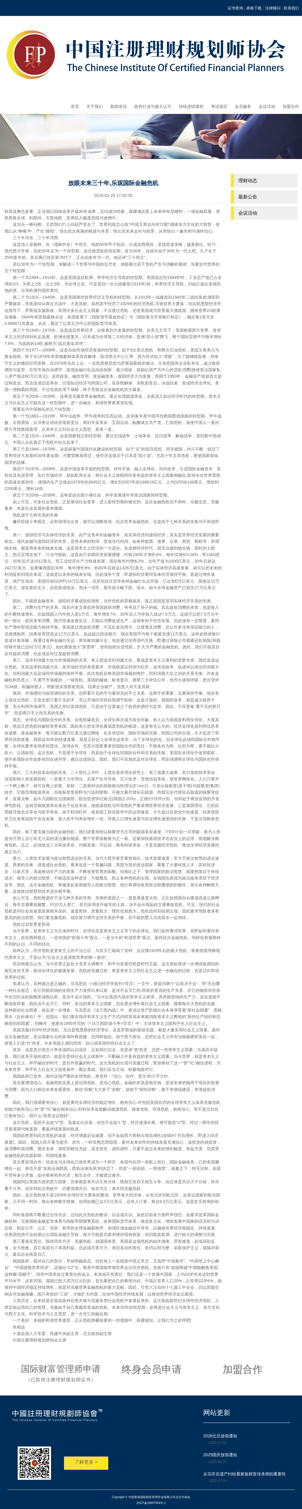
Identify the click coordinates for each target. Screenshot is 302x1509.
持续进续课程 (191, 106)
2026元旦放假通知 (220, 1436)
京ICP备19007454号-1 (151, 1503)
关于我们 (94, 106)
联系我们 (291, 8)
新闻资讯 (118, 106)
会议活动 (267, 106)
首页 (75, 106)
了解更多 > (86, 1461)
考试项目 (219, 106)
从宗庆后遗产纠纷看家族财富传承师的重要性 (244, 1474)
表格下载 (254, 8)
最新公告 (247, 196)
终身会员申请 (152, 1369)
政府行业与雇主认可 (152, 106)
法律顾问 (272, 8)
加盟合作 (291, 106)
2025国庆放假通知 (220, 1454)
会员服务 (243, 106)
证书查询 (235, 8)
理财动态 (247, 180)
